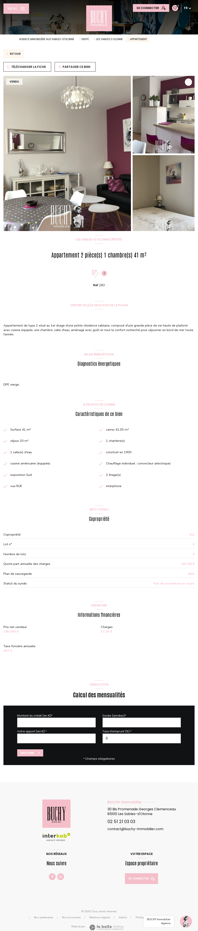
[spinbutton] (142, 738)
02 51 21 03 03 (121, 822)
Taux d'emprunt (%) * (117, 731)
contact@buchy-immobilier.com (135, 828)
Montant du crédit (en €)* (34, 715)
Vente (85, 39)
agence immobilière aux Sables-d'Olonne (46, 39)
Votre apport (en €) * (32, 731)
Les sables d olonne (109, 39)
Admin (123, 917)
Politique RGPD (145, 917)
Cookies (168, 917)
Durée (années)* (114, 715)
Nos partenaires (43, 917)
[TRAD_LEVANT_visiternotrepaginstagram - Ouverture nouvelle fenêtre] (60, 876)
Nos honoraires (71, 917)
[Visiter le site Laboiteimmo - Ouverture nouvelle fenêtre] (106, 927)
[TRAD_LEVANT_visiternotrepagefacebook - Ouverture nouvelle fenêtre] (52, 876)
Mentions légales (99, 917)
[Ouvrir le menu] (16, 8)
